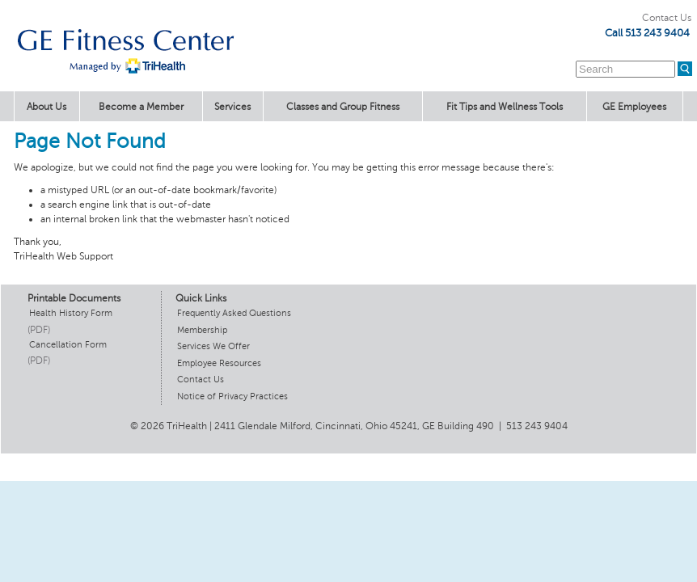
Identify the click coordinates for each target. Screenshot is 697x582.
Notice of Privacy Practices (232, 396)
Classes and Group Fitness (342, 106)
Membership (202, 330)
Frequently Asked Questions (234, 313)
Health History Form (70, 313)
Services (232, 106)
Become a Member (141, 106)
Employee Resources (219, 363)
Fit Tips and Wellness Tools (504, 106)
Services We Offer (213, 346)
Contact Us (666, 17)
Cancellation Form (68, 345)
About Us (46, 106)
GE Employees (634, 106)
